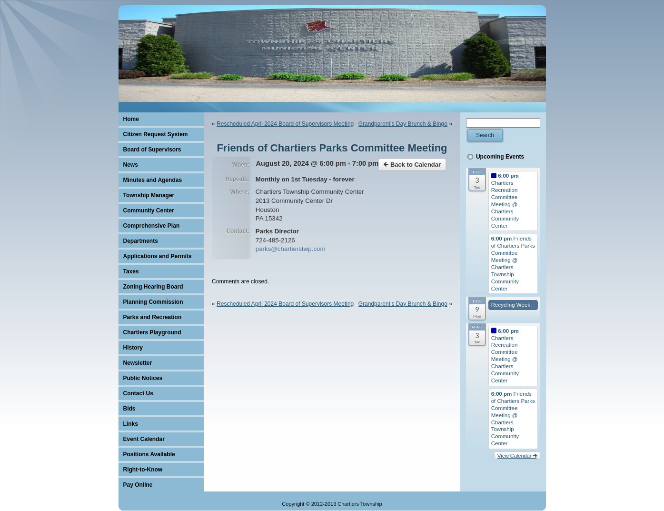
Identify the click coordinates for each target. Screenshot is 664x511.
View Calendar (516, 456)
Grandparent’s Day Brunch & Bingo (402, 123)
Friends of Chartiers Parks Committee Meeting (332, 148)
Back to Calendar (412, 164)
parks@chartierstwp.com (291, 248)
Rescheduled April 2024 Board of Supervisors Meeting (285, 123)
